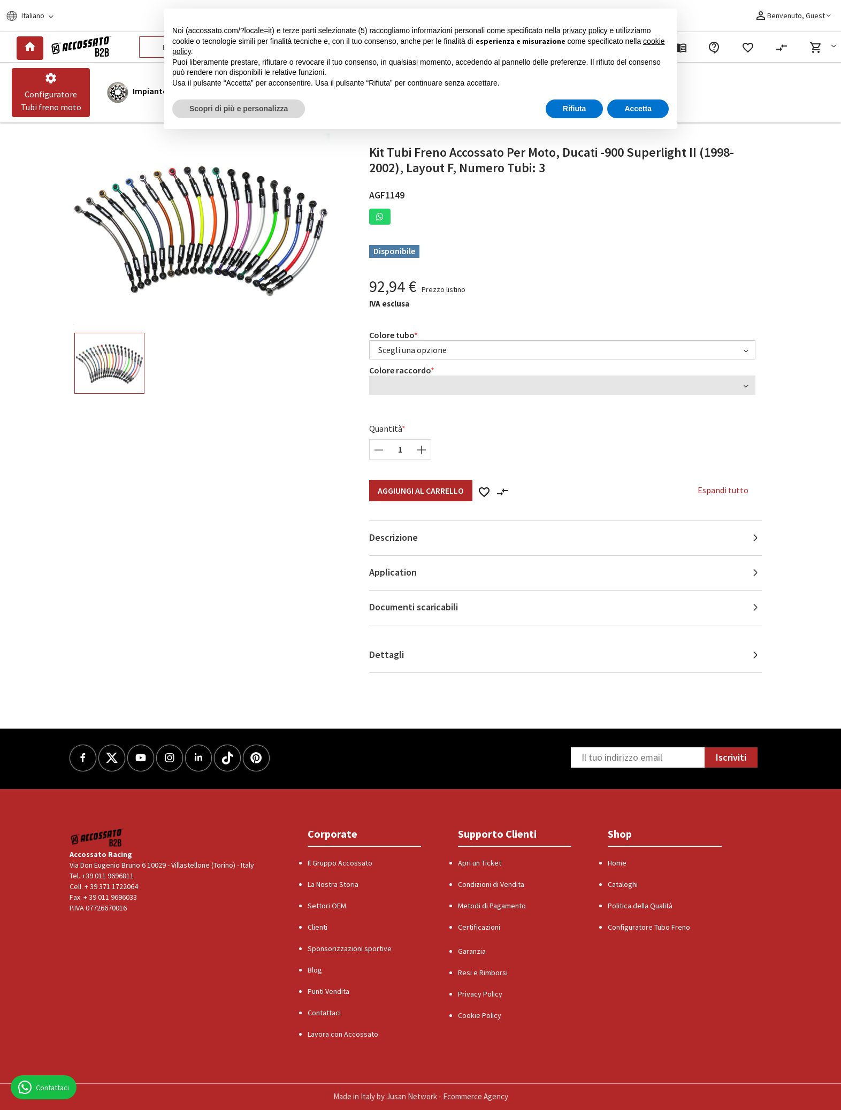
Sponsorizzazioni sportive (350, 948)
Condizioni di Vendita (491, 884)
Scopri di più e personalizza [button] (238, 108)
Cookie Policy (479, 1015)
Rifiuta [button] (574, 108)
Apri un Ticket (479, 863)
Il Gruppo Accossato (340, 863)
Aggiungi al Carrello (421, 490)
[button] (825, 48)
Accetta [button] (638, 108)
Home (617, 863)
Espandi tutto (723, 490)
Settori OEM (327, 905)
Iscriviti (731, 757)
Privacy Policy (480, 994)
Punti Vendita (328, 991)
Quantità (385, 428)
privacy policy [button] (585, 30)
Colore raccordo (400, 370)
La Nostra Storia (333, 884)
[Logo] (79, 47)
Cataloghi (623, 884)
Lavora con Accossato (343, 1034)
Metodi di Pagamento (492, 905)
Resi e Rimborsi (483, 972)
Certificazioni (479, 927)
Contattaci (324, 1012)
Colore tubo (392, 335)
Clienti (317, 927)
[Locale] (36, 15)
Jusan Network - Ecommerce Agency (447, 1096)
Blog (315, 970)
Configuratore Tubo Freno (649, 927)
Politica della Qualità (640, 905)
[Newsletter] (638, 757)
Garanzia (472, 951)
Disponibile (394, 251)
